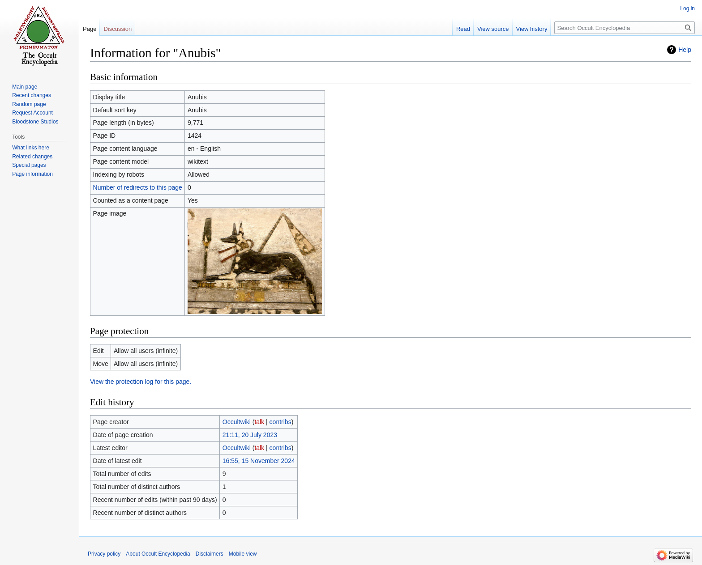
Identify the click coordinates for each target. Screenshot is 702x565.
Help (684, 49)
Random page (29, 104)
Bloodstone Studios (35, 122)
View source (493, 28)
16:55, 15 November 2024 (259, 460)
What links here (30, 147)
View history (532, 28)
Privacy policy (104, 554)
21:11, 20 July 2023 (250, 434)
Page (89, 28)
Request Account (32, 113)
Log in (687, 8)
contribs (280, 421)
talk (259, 421)
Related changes (32, 156)
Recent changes (31, 95)
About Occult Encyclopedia (158, 554)
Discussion (117, 28)
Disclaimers (209, 554)
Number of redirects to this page (137, 187)
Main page (24, 87)
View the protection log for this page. (140, 381)
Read (463, 28)
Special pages (29, 165)
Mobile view (243, 554)
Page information (32, 174)
